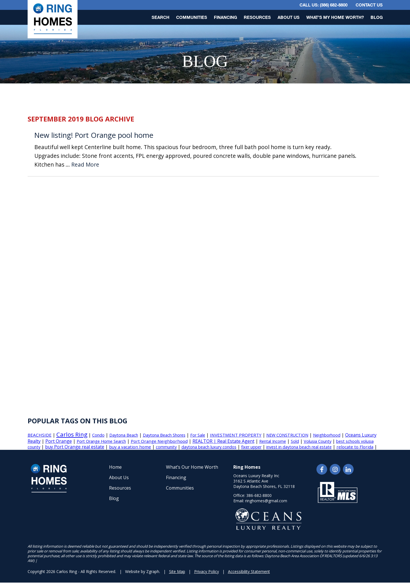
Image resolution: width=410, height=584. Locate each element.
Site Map (177, 571)
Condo (98, 435)
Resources (257, 17)
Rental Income (272, 441)
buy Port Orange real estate (74, 447)
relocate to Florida (354, 447)
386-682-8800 (259, 495)
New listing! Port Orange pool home (93, 135)
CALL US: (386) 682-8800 (323, 4)
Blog (377, 17)
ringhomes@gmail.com (266, 500)
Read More (85, 164)
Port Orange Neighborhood (159, 441)
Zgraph (152, 571)
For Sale (197, 435)
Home (115, 467)
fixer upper (251, 447)
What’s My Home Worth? (335, 17)
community (166, 447)
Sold (295, 441)
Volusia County (317, 441)
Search (160, 17)
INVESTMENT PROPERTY (235, 435)
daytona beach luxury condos (208, 447)
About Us (289, 17)
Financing (225, 17)
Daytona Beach (123, 435)
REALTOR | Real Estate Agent (223, 441)
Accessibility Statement (249, 571)
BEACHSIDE (40, 435)
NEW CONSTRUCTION (287, 435)
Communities (191, 17)
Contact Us (369, 4)
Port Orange (58, 441)
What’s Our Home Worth (192, 467)
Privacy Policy (206, 571)
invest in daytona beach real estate (299, 447)
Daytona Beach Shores (164, 435)
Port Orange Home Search (101, 441)
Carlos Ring (71, 434)
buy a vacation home (130, 447)
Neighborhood (326, 435)
